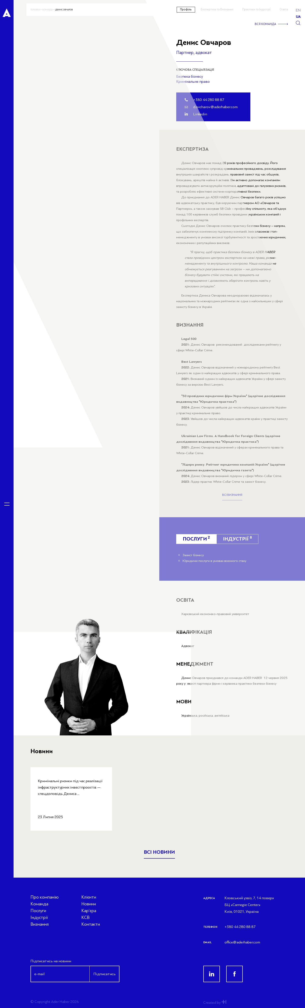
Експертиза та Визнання (217, 9)
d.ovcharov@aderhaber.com (215, 107)
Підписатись (104, 974)
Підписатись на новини (50, 961)
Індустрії (237, 538)
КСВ (85, 917)
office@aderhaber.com (242, 942)
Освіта (284, 9)
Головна (35, 9)
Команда (47, 9)
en (298, 10)
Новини (88, 904)
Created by (214, 1002)
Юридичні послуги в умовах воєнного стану (214, 561)
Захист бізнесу (193, 555)
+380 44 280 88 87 (208, 100)
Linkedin (200, 114)
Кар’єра (88, 910)
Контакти (90, 924)
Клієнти (88, 897)
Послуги (38, 910)
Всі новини (159, 852)
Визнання (39, 924)
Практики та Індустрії (256, 9)
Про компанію (44, 897)
